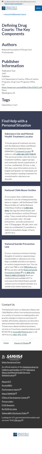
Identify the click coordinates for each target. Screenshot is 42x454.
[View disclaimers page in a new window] (32, 151)
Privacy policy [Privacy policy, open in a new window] (7, 401)
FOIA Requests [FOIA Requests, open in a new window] (8, 405)
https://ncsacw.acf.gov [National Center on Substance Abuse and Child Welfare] (11, 362)
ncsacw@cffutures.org (22, 332)
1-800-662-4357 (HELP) (25, 154)
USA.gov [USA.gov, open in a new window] (17, 420)
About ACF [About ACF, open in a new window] (6, 381)
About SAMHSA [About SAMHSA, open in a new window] (8, 393)
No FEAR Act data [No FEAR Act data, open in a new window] (9, 409)
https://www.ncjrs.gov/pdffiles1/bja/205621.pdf (22, 87)
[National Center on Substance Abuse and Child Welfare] (9, 9)
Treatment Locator (23, 151)
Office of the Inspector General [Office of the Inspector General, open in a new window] (15, 397)
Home (6, 343)
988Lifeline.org (30, 267)
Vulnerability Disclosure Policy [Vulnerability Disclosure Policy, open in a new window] (14, 413)
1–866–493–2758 (19, 334)
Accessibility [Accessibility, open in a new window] (7, 385)
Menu (38, 8)
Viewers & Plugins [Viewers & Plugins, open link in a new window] (21, 343)
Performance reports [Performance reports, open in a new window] (11, 389)
